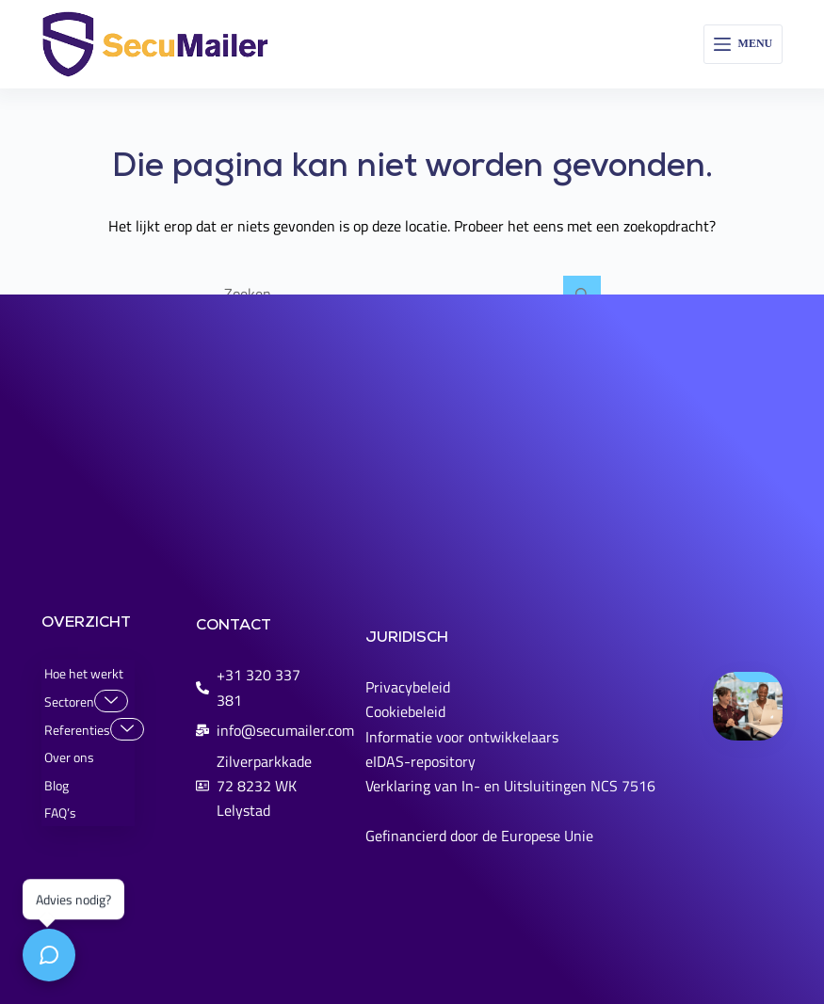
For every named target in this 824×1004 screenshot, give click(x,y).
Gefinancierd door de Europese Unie (479, 835)
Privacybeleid (407, 687)
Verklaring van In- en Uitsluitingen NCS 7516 (510, 785)
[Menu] (743, 44)
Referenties (89, 729)
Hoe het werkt (83, 673)
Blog (56, 785)
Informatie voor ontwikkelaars (461, 736)
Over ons (69, 757)
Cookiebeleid (405, 711)
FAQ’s (60, 812)
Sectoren (86, 701)
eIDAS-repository (420, 761)
